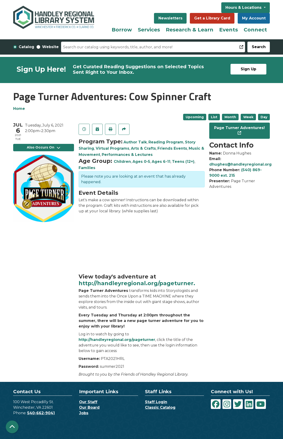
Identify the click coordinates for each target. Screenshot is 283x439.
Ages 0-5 (141, 161)
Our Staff (88, 402)
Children (122, 161)
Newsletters (170, 18)
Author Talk (135, 142)
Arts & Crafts (143, 148)
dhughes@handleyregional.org (240, 164)
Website (50, 47)
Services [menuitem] (149, 30)
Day (264, 117)
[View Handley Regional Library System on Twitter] (238, 404)
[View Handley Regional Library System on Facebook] (216, 404)
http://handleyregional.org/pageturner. (137, 283)
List (214, 117)
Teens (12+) (183, 161)
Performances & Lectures (127, 154)
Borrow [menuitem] (122, 30)
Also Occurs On (43, 147)
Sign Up (248, 69)
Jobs (83, 413)
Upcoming (195, 117)
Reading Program (165, 142)
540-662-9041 (41, 413)
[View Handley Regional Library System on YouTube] (260, 404)
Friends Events (172, 148)
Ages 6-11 (161, 161)
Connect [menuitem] (255, 30)
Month (230, 117)
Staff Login (156, 402)
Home (19, 108)
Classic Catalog (160, 407)
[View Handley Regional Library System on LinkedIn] (249, 404)
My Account (254, 18)
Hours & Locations (244, 7)
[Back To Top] (12, 426)
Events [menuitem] (228, 30)
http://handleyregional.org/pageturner (117, 339)
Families (87, 168)
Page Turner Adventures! (239, 128)
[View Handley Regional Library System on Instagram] (226, 404)
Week (248, 117)
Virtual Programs (112, 148)
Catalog (26, 47)
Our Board (89, 407)
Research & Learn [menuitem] (189, 30)
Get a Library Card (212, 18)
